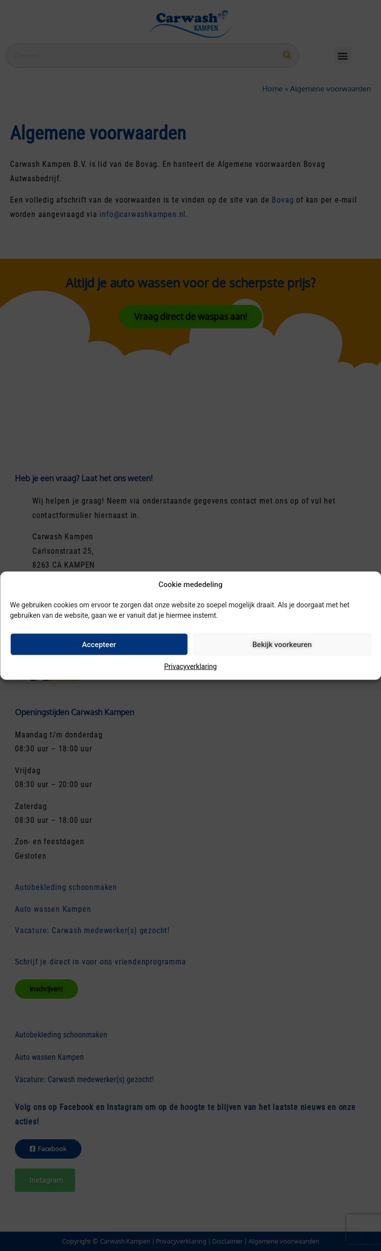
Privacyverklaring (190, 666)
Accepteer (99, 644)
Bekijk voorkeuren (282, 644)
